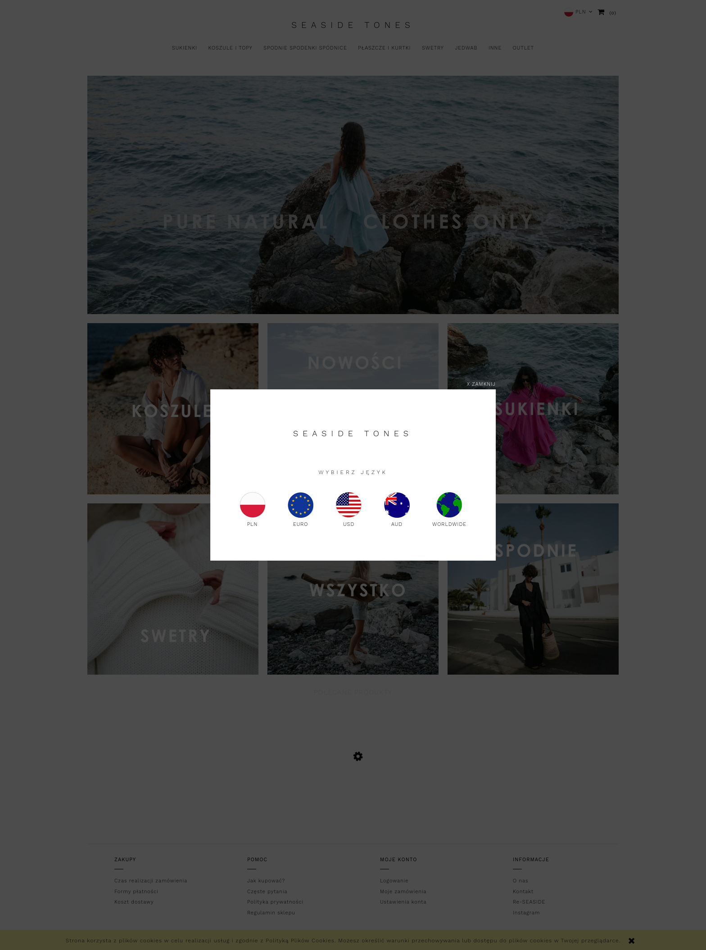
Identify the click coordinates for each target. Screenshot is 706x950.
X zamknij (481, 384)
